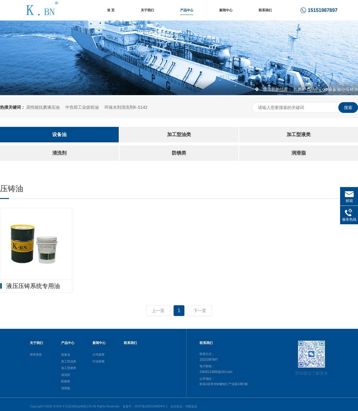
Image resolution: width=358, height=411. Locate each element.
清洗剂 (59, 152)
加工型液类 (299, 134)
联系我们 (265, 10)
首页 (297, 89)
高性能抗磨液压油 (43, 107)
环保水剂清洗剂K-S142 (126, 107)
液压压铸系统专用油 (33, 286)
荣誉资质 (36, 354)
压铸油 (351, 89)
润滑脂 (298, 152)
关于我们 (147, 10)
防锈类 (179, 152)
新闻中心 (225, 10)
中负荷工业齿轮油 (82, 107)
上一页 (158, 310)
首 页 (111, 10)
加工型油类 (179, 134)
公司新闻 (98, 354)
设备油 (334, 89)
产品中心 (186, 10)
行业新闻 (98, 361)
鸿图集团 (191, 406)
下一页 (200, 310)
